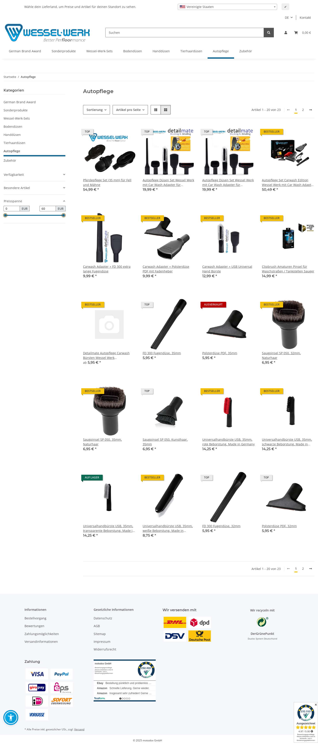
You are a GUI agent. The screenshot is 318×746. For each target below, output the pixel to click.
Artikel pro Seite (128, 110)
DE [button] (287, 17)
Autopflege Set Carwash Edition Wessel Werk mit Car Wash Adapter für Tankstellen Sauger (288, 182)
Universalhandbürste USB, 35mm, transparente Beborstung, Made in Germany (108, 528)
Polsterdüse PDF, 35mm (219, 353)
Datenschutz (103, 618)
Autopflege (12, 151)
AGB (97, 626)
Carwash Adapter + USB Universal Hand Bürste (227, 268)
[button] (286, 32)
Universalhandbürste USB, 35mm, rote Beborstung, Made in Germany (228, 441)
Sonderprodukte (16, 110)
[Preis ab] (12, 209)
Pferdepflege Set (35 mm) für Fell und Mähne (107, 182)
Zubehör (10, 160)
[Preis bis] (48, 209)
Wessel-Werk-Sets (17, 118)
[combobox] (227, 7)
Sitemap (100, 634)
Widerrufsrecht (105, 649)
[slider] (5, 215)
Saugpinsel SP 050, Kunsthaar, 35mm (165, 441)
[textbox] (227, 7)
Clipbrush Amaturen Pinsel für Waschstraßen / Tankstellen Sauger (288, 268)
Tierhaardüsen (14, 143)
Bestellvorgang (35, 618)
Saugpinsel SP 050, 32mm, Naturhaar (281, 355)
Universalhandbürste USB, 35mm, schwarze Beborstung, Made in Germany (287, 441)
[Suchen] (184, 32)
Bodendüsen (13, 126)
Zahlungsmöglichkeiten (42, 634)
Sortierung (95, 110)
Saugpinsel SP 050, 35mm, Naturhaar (102, 441)
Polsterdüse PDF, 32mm (279, 526)
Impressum (102, 641)
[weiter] (310, 110)
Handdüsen (12, 135)
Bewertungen (34, 626)
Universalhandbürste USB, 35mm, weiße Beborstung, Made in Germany (168, 528)
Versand (79, 729)
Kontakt (305, 17)
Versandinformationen (41, 641)
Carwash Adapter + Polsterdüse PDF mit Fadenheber (166, 268)
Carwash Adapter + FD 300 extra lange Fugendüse (107, 268)
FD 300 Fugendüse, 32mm (221, 526)
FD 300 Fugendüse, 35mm (162, 353)
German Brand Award (20, 102)
